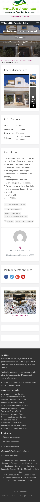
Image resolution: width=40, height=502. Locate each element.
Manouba (10, 221)
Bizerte (20, 469)
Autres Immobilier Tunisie (11, 423)
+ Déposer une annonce (10, 437)
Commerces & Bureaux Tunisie (13, 417)
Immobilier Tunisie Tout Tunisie (13, 425)
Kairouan (7, 478)
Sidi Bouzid (31, 478)
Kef (5, 475)
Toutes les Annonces (10, 446)
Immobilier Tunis (12, 460)
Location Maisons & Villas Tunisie (14, 405)
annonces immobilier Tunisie (12, 394)
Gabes (26, 475)
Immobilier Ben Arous (11, 463)
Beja (20, 472)
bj (20, 247)
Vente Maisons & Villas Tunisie (13, 408)
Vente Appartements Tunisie (12, 402)
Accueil (15, 492)
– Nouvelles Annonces (10, 442)
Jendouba (12, 475)
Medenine (12, 480)
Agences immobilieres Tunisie (13, 397)
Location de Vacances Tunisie (12, 414)
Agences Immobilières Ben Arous (14, 428)
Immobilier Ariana (27, 460)
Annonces (24, 492)
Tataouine (21, 480)
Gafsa (32, 475)
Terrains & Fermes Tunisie (11, 411)
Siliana (20, 475)
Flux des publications (9, 456)
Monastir (28, 469)
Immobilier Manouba (29, 463)
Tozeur (29, 480)
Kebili (23, 478)
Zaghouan (9, 466)
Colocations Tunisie (9, 420)
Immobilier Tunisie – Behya (16, 23)
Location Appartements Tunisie (13, 399)
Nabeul (17, 466)
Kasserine (16, 478)
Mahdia (36, 469)
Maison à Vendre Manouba (24, 221)
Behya (18, 359)
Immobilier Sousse (8, 469)
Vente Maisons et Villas (12, 42)
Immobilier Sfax (27, 466)
